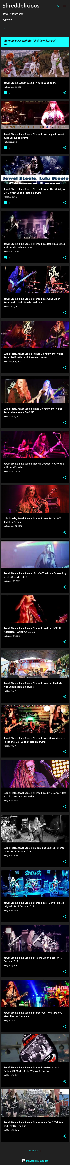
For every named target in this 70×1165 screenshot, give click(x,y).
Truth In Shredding (25, 29)
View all (7, 45)
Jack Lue (46, 29)
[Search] (58, 6)
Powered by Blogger (35, 1160)
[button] (64, 93)
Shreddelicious (21, 5)
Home (5, 29)
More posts (35, 1151)
